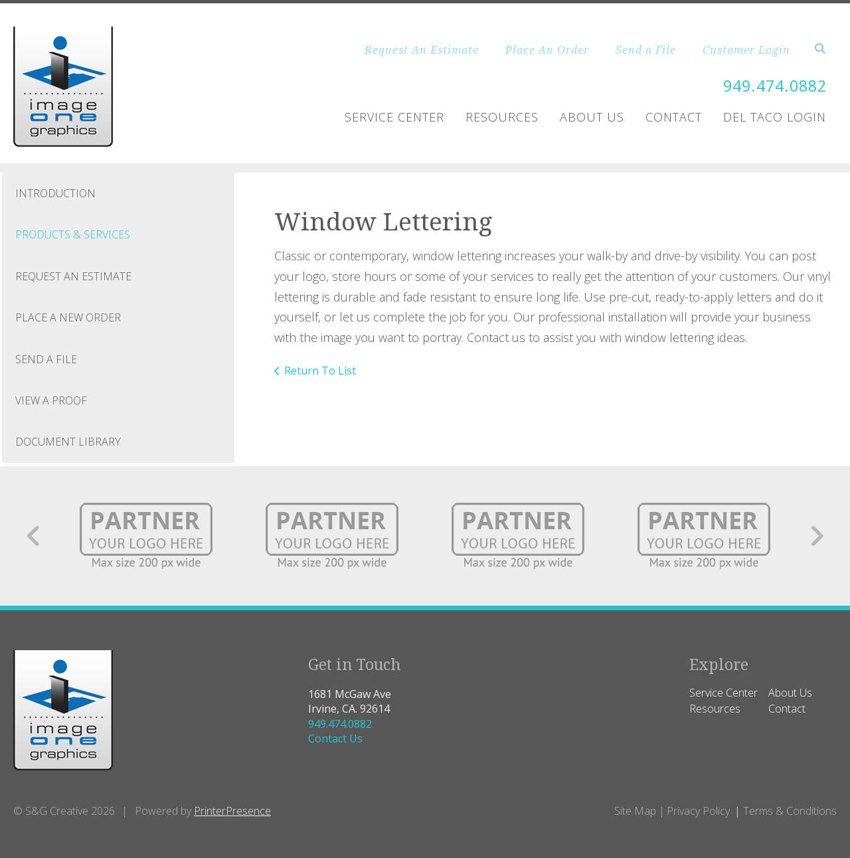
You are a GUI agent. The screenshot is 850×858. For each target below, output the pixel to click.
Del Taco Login (774, 117)
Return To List (320, 370)
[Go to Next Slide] (816, 536)
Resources (502, 117)
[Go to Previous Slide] (34, 536)
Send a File (646, 50)
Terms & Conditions (790, 811)
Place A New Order (68, 317)
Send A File (46, 359)
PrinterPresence (232, 811)
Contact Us (335, 738)
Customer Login (746, 50)
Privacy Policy (698, 811)
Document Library (68, 441)
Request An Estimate (422, 50)
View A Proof (51, 400)
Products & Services (72, 234)
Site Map (635, 811)
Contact (673, 117)
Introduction (55, 193)
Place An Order (547, 50)
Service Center (394, 117)
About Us (592, 117)
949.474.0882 (772, 85)
